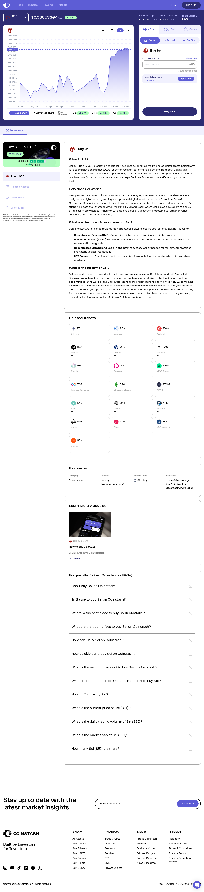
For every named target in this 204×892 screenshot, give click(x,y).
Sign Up (191, 5)
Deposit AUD (186, 79)
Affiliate (62, 5)
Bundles (33, 5)
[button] (132, 587)
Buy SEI (169, 111)
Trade (19, 5)
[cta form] (147, 804)
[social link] (5, 868)
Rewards (48, 5)
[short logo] (6, 5)
